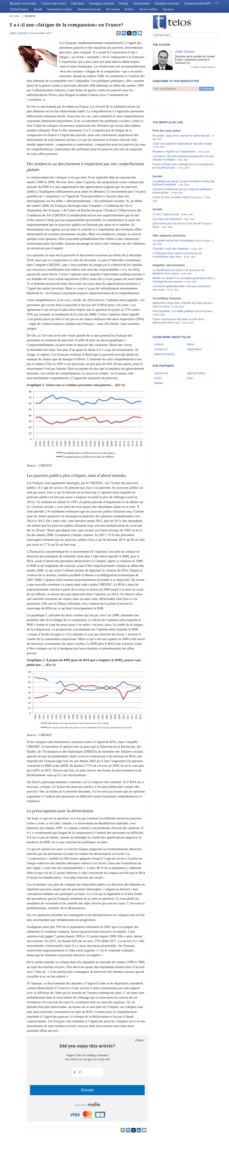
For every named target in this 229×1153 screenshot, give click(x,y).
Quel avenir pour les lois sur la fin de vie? (177, 201)
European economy (167, 3)
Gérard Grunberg (161, 284)
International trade (89, 9)
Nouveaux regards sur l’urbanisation (174, 129)
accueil (14, 16)
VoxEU (158, 356)
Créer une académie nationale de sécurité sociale (182, 121)
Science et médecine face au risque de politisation (183, 167)
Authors (158, 322)
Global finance (19, 9)
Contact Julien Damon (203, 67)
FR (216, 3)
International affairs (59, 9)
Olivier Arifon (175, 234)
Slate (190, 356)
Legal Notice (194, 327)
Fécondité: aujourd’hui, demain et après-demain (181, 113)
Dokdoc (158, 361)
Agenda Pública (196, 351)
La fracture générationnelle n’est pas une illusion (181, 264)
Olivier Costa (173, 300)
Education (77, 3)
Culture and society (53, 3)
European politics (195, 3)
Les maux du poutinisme (167, 196)
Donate (87, 1090)
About (190, 322)
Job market (113, 9)
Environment (141, 3)
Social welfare (148, 9)
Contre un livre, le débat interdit (171, 175)
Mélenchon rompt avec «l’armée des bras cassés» (183, 280)
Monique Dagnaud (173, 259)
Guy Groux (196, 175)
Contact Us (161, 327)
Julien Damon (18, 33)
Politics (129, 9)
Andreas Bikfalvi (161, 170)
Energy (123, 3)
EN (208, 3)
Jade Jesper (159, 267)
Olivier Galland (171, 251)
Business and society (23, 3)
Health (38, 9)
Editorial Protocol (164, 332)
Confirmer (206, 88)
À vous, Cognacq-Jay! (166, 192)
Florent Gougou (202, 218)
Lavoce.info (161, 351)
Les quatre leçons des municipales (173, 218)
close (139, 1040)
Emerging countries (101, 3)
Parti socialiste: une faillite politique (173, 289)
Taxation (168, 9)
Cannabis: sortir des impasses (171, 226)
